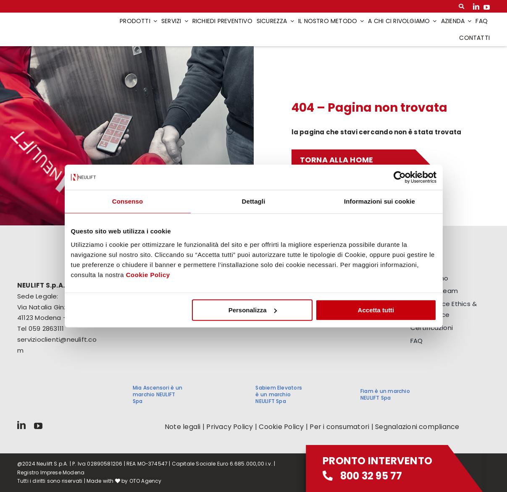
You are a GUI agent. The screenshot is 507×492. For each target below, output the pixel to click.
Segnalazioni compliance (417, 427)
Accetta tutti (376, 310)
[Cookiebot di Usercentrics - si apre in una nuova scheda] (399, 177)
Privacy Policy (229, 427)
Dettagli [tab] (253, 201)
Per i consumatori (339, 427)
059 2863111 (46, 328)
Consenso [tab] (127, 201)
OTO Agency (145, 480)
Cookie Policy (148, 274)
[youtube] (486, 6)
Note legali (183, 427)
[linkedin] (476, 6)
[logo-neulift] (55, 22)
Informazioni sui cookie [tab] (379, 201)
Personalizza (253, 310)
